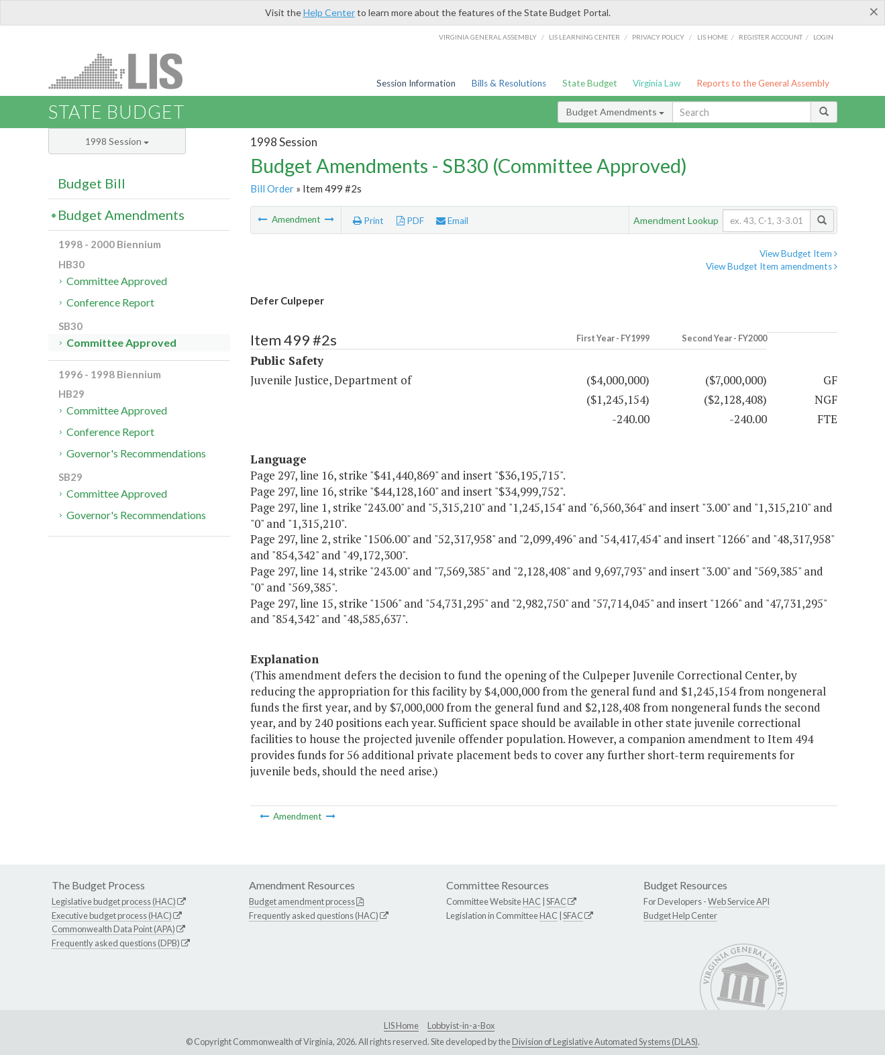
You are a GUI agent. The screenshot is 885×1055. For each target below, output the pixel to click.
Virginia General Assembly (488, 37)
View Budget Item (798, 253)
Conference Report (110, 302)
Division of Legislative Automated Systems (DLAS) (605, 1041)
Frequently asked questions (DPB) (116, 943)
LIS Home (401, 1025)
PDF (410, 220)
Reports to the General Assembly (762, 83)
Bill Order (272, 188)
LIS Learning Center (584, 37)
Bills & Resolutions (509, 83)
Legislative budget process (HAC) (114, 901)
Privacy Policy (658, 37)
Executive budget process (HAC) (112, 915)
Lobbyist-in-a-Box (460, 1025)
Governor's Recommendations (136, 453)
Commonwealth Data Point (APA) (113, 929)
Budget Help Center (680, 915)
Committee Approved (116, 280)
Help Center (329, 12)
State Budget (589, 83)
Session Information (416, 83)
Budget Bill (91, 183)
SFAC (556, 901)
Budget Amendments (615, 111)
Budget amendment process (302, 901)
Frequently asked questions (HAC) (313, 915)
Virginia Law (656, 83)
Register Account (770, 37)
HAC (532, 901)
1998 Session (117, 141)
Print (368, 220)
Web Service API (739, 901)
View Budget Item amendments (771, 266)
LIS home (712, 37)
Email (452, 220)
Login (823, 37)
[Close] (874, 11)
